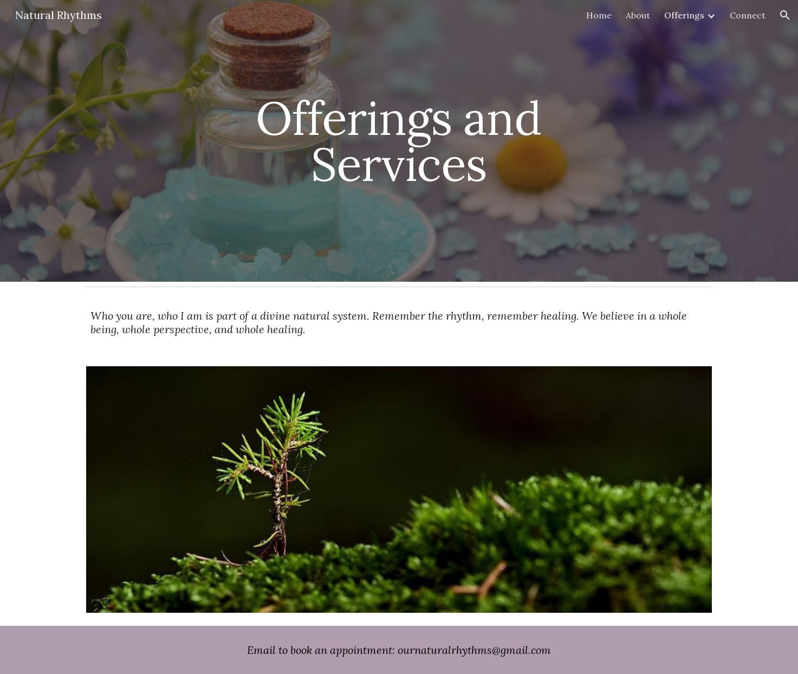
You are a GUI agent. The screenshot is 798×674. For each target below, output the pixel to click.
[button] (785, 15)
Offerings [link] (684, 15)
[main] (399, 141)
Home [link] (599, 15)
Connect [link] (747, 15)
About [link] (638, 15)
